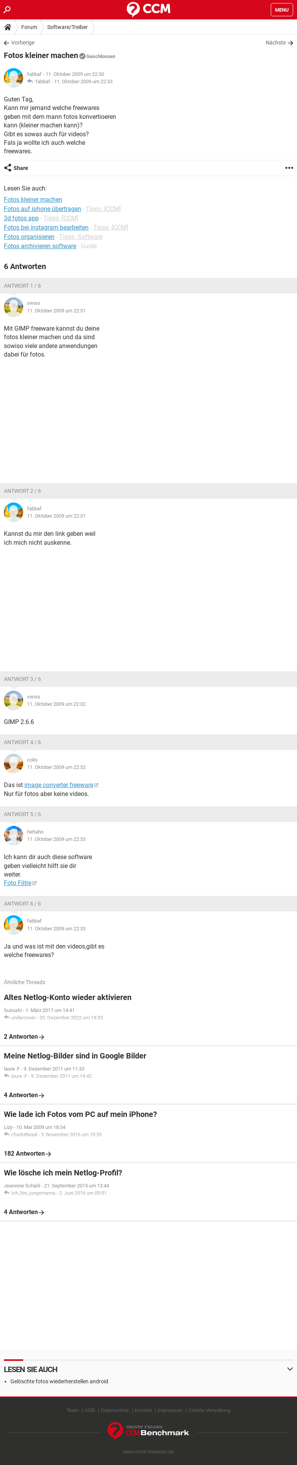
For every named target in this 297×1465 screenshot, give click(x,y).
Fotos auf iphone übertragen (42, 209)
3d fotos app (21, 218)
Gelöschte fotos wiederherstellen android (59, 1381)
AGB (90, 1410)
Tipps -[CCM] (103, 209)
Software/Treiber (67, 27)
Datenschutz (115, 1410)
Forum (29, 27)
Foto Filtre (17, 883)
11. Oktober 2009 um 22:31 (56, 311)
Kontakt (143, 1410)
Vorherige (22, 42)
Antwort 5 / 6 (22, 814)
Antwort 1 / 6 (22, 286)
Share (21, 168)
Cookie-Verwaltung (209, 1410)
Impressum (170, 1410)
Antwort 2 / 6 (22, 491)
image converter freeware (58, 785)
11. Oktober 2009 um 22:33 (83, 81)
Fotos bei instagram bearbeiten (46, 227)
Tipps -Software (80, 236)
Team (73, 1410)
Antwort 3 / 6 (22, 679)
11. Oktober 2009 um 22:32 (56, 704)
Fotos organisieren (29, 236)
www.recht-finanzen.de (148, 1452)
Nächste (276, 42)
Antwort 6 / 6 (22, 904)
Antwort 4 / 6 (22, 742)
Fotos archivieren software (40, 246)
